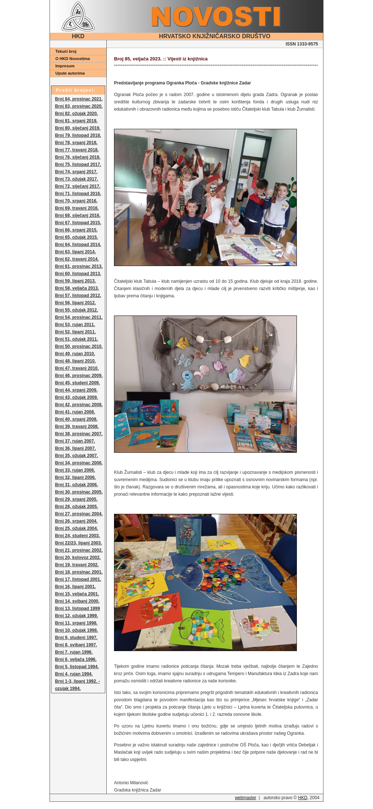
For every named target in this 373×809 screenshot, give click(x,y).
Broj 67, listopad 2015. (78, 222)
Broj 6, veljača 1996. (76, 659)
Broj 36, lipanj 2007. (75, 448)
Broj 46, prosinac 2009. (79, 375)
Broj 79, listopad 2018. (78, 135)
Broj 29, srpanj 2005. (76, 499)
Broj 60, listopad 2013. (78, 273)
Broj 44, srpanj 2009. (76, 390)
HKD (302, 797)
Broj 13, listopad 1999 (77, 608)
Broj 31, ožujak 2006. (76, 484)
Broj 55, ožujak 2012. (76, 310)
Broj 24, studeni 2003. (77, 535)
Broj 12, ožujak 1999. (76, 615)
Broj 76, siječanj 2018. (78, 157)
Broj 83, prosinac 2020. (79, 106)
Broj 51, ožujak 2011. (76, 339)
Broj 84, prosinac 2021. (79, 99)
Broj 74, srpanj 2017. (76, 171)
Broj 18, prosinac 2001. (79, 572)
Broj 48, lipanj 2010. (75, 361)
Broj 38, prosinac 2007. (79, 433)
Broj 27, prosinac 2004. (79, 513)
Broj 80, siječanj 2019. (78, 128)
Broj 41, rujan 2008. (75, 412)
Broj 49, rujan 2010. (75, 353)
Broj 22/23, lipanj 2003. (78, 543)
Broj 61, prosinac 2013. (79, 266)
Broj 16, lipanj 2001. (75, 586)
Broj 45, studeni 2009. (77, 382)
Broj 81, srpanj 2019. (76, 120)
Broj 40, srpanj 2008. (76, 419)
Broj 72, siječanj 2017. (78, 186)
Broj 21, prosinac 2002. (79, 550)
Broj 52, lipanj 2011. (75, 331)
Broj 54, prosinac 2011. (79, 317)
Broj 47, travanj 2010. (77, 368)
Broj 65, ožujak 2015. (76, 237)
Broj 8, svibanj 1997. (76, 644)
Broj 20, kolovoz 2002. (78, 557)
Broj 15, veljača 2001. (77, 593)
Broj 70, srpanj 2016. (76, 200)
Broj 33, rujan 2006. (75, 470)
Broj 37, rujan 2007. (75, 441)
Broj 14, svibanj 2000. (77, 601)
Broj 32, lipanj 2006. (75, 477)
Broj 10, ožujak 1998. (76, 630)
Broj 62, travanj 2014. (77, 259)
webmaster (245, 797)
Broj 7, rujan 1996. (74, 652)
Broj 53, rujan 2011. (75, 324)
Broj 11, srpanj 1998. (76, 623)
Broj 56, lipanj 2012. (75, 302)
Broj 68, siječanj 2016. (78, 215)
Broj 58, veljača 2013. (77, 288)
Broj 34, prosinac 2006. (79, 462)
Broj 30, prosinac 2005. (79, 492)
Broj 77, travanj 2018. (77, 149)
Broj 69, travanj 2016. (77, 208)
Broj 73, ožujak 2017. (76, 179)
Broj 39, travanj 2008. (77, 426)
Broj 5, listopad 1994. (77, 666)
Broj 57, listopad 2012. (78, 295)
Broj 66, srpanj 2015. (76, 230)
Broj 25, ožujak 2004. (76, 528)
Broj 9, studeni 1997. (76, 637)
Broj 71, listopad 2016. (78, 193)
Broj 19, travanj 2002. (77, 564)
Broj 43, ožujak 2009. (76, 397)
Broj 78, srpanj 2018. (76, 142)
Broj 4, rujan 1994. (74, 674)
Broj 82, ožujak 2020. (76, 113)
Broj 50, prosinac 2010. (79, 346)
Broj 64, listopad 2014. (78, 244)
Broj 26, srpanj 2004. (76, 521)
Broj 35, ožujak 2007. (76, 455)
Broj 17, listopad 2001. (78, 579)
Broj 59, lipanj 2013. (75, 280)
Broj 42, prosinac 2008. (79, 404)
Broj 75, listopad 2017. (78, 164)
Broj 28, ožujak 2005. (76, 506)
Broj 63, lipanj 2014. (75, 251)
